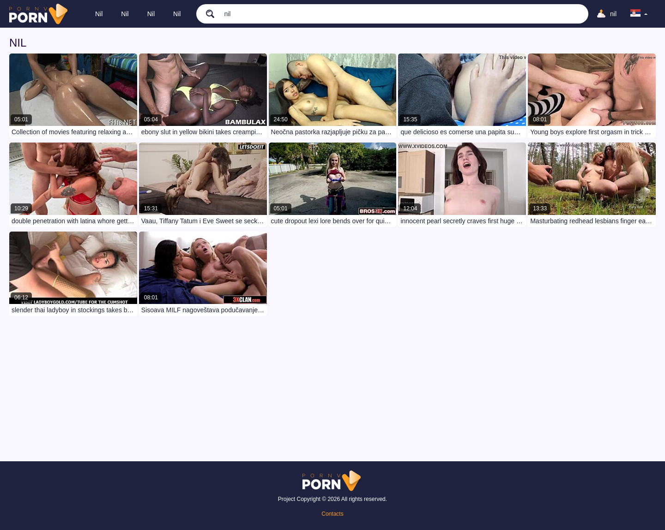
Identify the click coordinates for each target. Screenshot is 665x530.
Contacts (332, 514)
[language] (639, 14)
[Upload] (606, 14)
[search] (205, 13)
